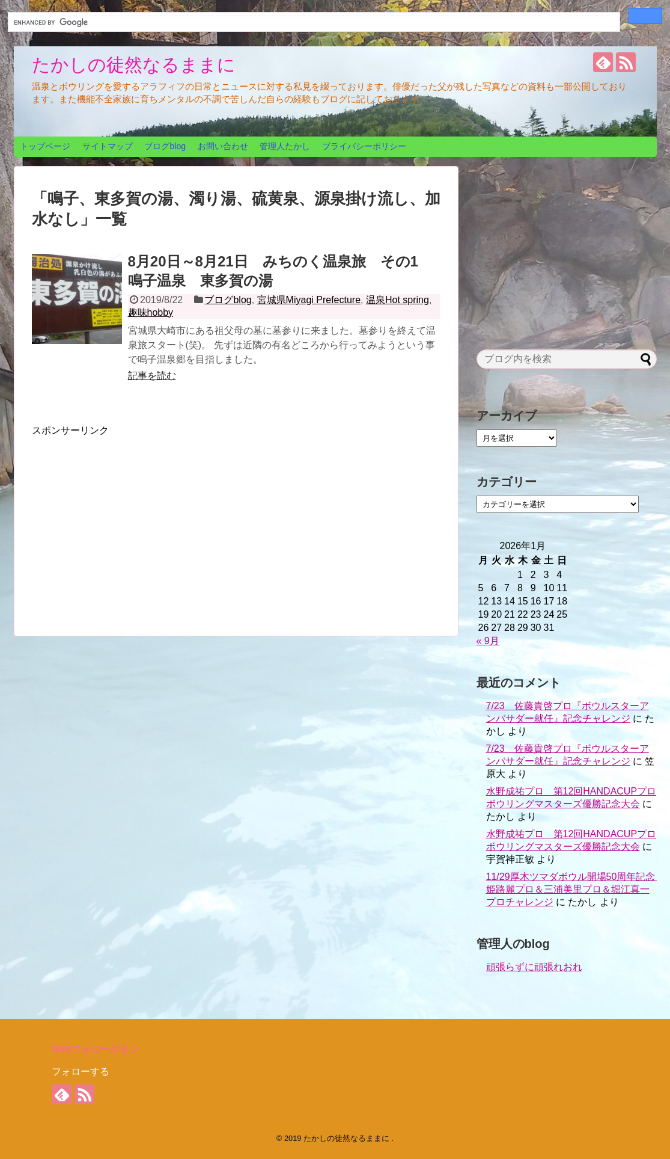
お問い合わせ (223, 146)
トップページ (45, 146)
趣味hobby (151, 312)
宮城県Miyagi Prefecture (309, 300)
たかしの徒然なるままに (134, 65)
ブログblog (164, 146)
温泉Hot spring (397, 300)
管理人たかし (285, 146)
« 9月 (488, 641)
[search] (313, 22)
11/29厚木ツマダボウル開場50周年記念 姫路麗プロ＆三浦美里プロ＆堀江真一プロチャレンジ (575, 889)
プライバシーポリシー (364, 146)
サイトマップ (107, 146)
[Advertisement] (133, 521)
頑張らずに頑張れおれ (534, 967)
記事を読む (152, 375)
